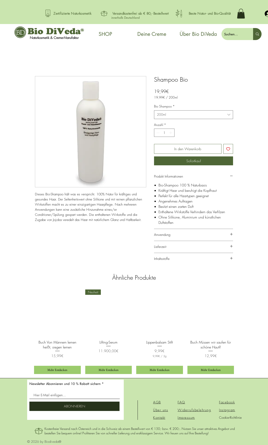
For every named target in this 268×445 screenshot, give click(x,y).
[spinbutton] (164, 133)
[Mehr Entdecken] (57, 370)
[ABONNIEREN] (74, 406)
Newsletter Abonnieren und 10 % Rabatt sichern (65, 383)
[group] (134, 331)
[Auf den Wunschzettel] (228, 149)
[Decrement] (157, 133)
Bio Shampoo (164, 106)
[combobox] (193, 114)
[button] (241, 13)
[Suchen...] (234, 34)
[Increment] (171, 133)
